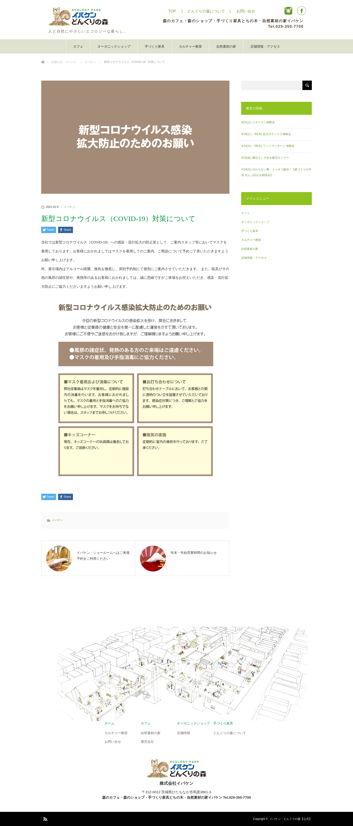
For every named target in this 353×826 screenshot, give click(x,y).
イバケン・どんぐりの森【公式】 (290, 819)
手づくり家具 (154, 46)
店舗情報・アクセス (265, 46)
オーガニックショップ (113, 46)
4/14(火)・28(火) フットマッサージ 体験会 (268, 146)
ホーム (109, 723)
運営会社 (147, 742)
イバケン (69, 206)
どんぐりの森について (206, 11)
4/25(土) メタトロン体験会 (258, 122)
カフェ (78, 46)
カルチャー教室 (190, 46)
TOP (172, 11)
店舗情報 (183, 733)
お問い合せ (245, 11)
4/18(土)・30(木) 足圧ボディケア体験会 (266, 134)
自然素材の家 (226, 46)
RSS (44, 818)
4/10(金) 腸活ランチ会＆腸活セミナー (265, 157)
